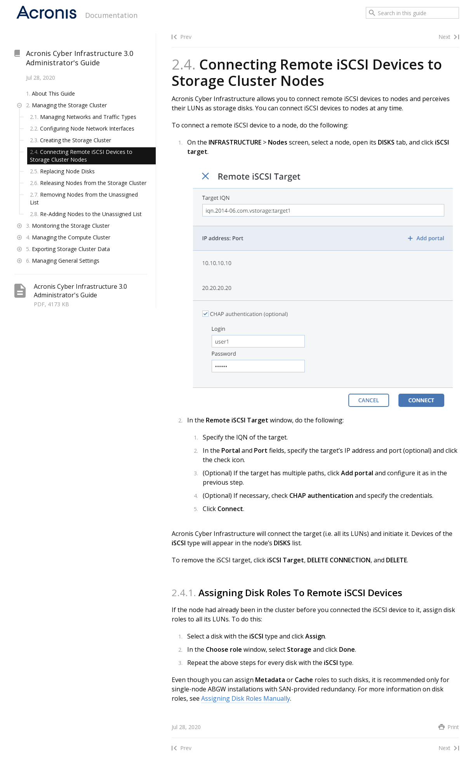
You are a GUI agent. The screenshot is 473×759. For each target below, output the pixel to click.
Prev (185, 36)
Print (453, 727)
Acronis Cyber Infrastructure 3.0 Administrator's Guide (79, 58)
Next (444, 36)
